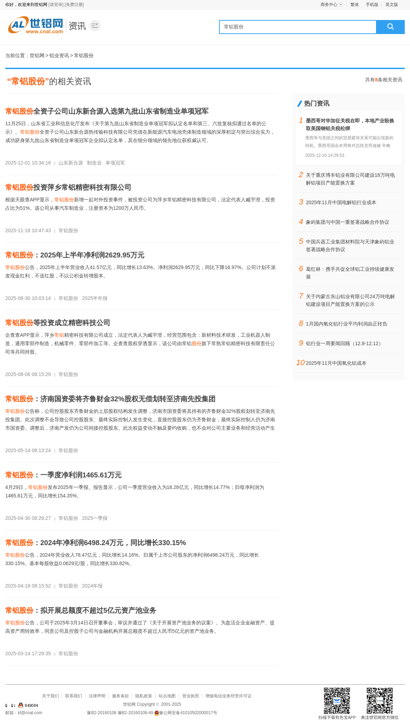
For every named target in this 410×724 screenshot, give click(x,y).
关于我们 (50, 695)
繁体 (354, 4)
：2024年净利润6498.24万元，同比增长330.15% (95, 543)
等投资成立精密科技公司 (57, 323)
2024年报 (92, 586)
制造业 (94, 163)
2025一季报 (95, 518)
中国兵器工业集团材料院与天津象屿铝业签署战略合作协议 (350, 245)
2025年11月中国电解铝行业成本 (341, 202)
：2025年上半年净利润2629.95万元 (74, 255)
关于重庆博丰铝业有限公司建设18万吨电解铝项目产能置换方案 (350, 179)
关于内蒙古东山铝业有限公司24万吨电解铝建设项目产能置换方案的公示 (350, 300)
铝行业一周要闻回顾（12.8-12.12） (344, 343)
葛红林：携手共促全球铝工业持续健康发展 (350, 273)
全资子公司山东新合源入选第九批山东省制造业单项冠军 (107, 111)
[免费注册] (74, 4)
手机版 (372, 4)
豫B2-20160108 (101, 712)
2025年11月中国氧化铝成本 (336, 363)
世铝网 (35, 25)
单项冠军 (115, 163)
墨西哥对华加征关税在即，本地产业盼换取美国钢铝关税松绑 (350, 124)
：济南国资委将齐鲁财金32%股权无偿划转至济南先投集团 (110, 399)
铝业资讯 (78, 25)
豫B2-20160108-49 (135, 712)
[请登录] (55, 4)
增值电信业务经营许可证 (228, 695)
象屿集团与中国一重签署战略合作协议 (347, 222)
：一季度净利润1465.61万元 (63, 475)
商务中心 (329, 4)
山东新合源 (71, 163)
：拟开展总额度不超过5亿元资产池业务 (80, 610)
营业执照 (190, 695)
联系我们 (73, 695)
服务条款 (120, 695)
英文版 (391, 4)
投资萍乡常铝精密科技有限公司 (68, 187)
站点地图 (167, 695)
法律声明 (97, 695)
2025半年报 (95, 298)
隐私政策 (143, 695)
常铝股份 (68, 230)
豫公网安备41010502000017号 (185, 712)
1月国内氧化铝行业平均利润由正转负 (346, 324)
